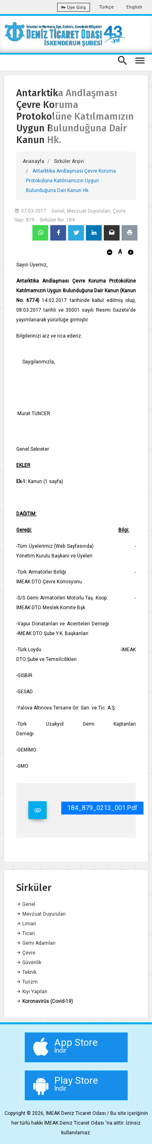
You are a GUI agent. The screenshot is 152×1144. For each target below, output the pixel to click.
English (134, 7)
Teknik (26, 972)
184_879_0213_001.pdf (102, 808)
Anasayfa (33, 161)
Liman (26, 924)
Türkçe (106, 7)
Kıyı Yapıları (31, 991)
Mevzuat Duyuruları (41, 914)
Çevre (25, 953)
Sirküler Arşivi (69, 161)
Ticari (25, 933)
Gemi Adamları (36, 943)
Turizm (27, 982)
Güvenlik (28, 962)
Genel (25, 904)
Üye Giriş (73, 7)
